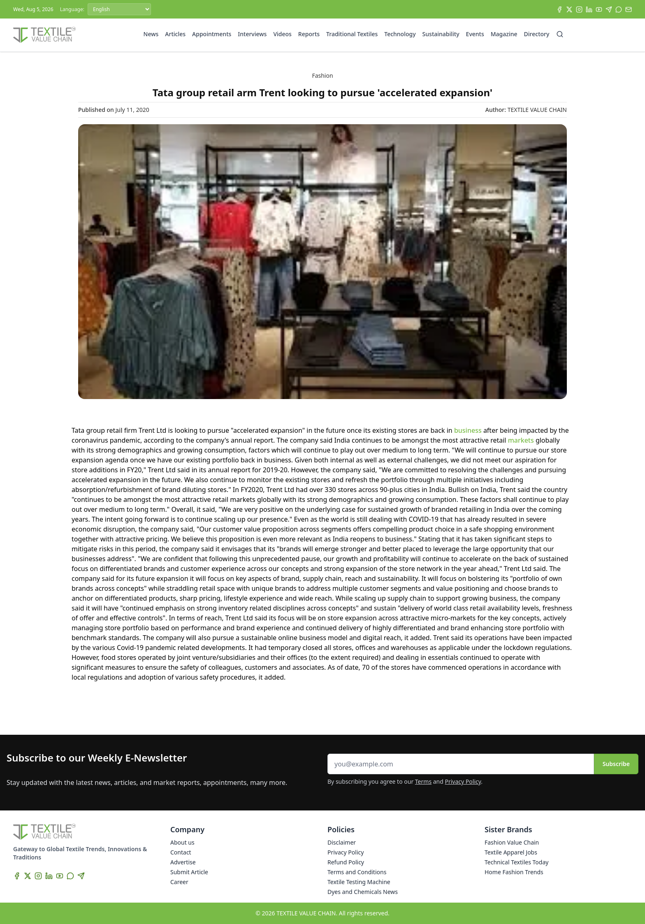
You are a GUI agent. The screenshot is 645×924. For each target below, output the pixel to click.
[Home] (44, 35)
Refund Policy (345, 862)
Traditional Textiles (352, 34)
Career (179, 882)
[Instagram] (579, 9)
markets (520, 440)
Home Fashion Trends (514, 872)
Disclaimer (341, 842)
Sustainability (440, 34)
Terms (423, 781)
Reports (309, 34)
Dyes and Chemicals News (362, 892)
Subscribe (616, 764)
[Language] (119, 9)
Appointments (211, 34)
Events (475, 34)
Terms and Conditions (356, 872)
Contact (180, 852)
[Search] (560, 34)
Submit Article (189, 872)
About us (182, 842)
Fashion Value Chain (512, 842)
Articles (175, 34)
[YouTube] (599, 9)
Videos (282, 34)
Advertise (183, 862)
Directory (537, 34)
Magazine (504, 34)
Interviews (252, 34)
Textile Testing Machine (358, 882)
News (151, 34)
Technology (399, 34)
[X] (569, 9)
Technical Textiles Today (516, 862)
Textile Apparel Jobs (511, 852)
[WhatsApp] (618, 9)
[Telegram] (609, 9)
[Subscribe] (628, 9)
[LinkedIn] (589, 9)
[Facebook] (559, 9)
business (467, 430)
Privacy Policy (463, 781)
